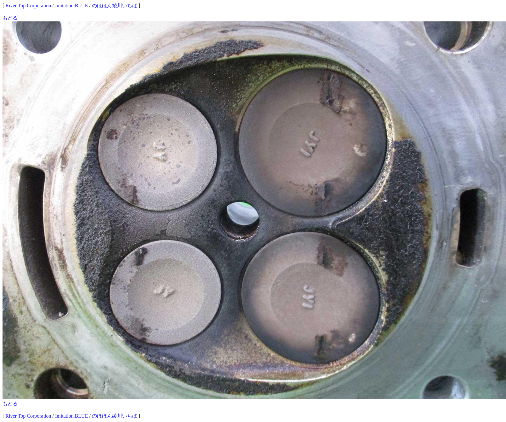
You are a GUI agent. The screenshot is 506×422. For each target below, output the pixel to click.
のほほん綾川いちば (114, 5)
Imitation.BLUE (71, 5)
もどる (10, 17)
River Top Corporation (28, 5)
